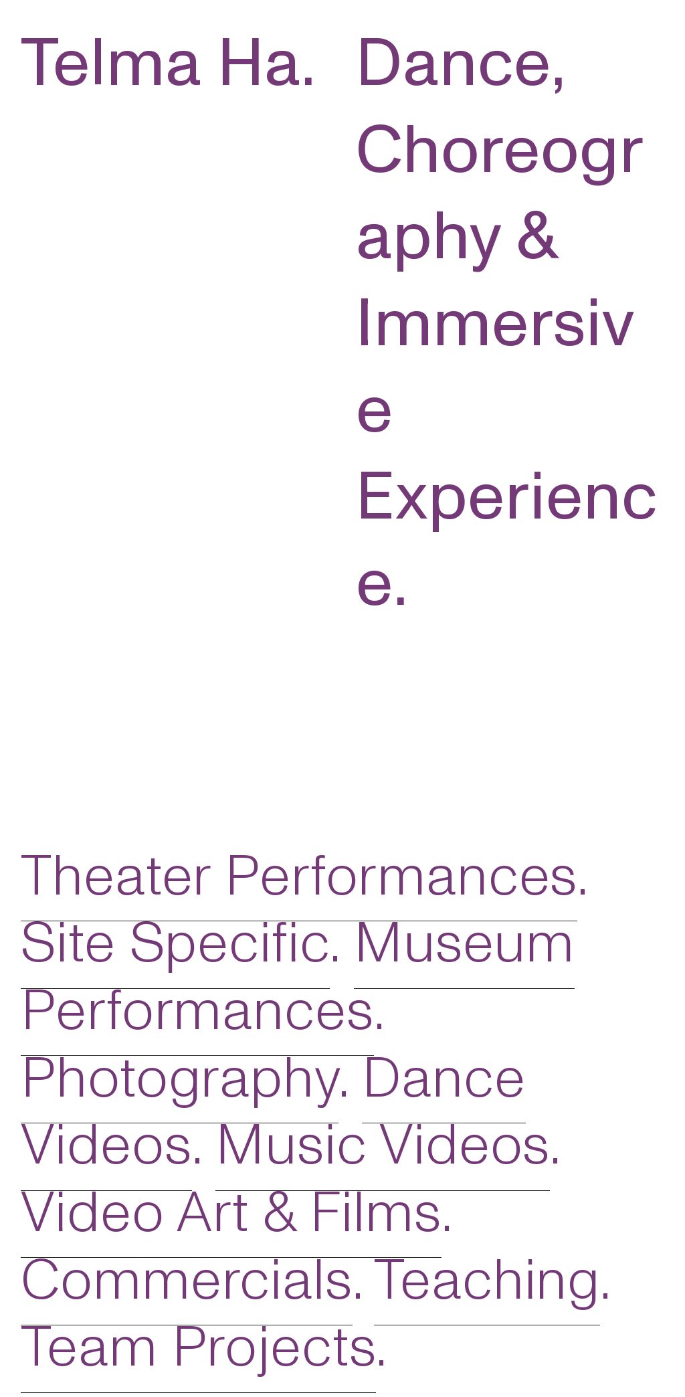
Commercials (186, 1280)
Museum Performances (298, 977)
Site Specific (175, 943)
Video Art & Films (231, 1213)
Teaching (487, 1280)
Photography (179, 1078)
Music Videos (382, 1145)
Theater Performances (299, 876)
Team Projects (198, 1347)
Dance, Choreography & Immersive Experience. (507, 323)
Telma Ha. (168, 63)
